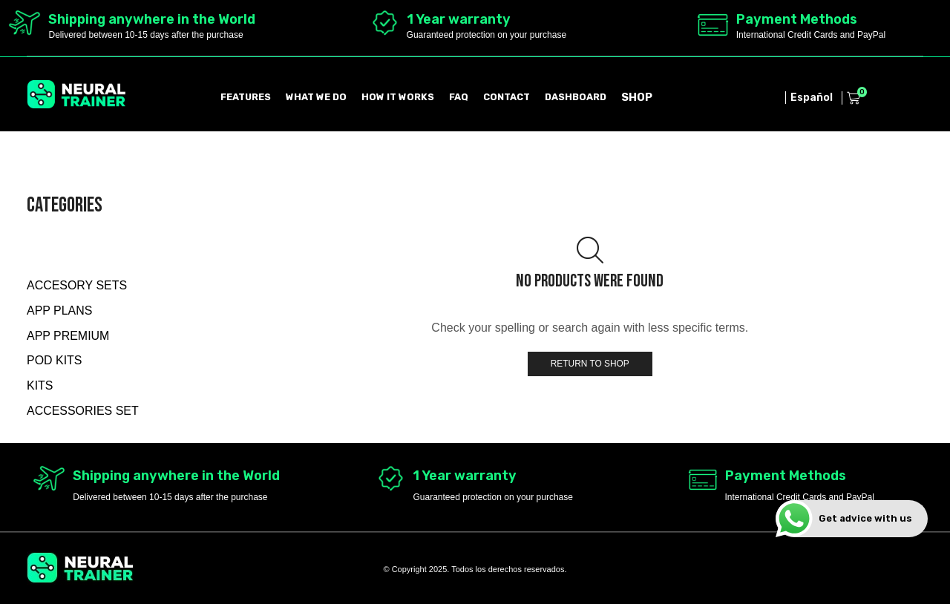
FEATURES (245, 96)
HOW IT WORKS (397, 96)
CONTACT (506, 96)
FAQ (458, 96)
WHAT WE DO (316, 96)
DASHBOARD (575, 96)
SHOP (636, 97)
